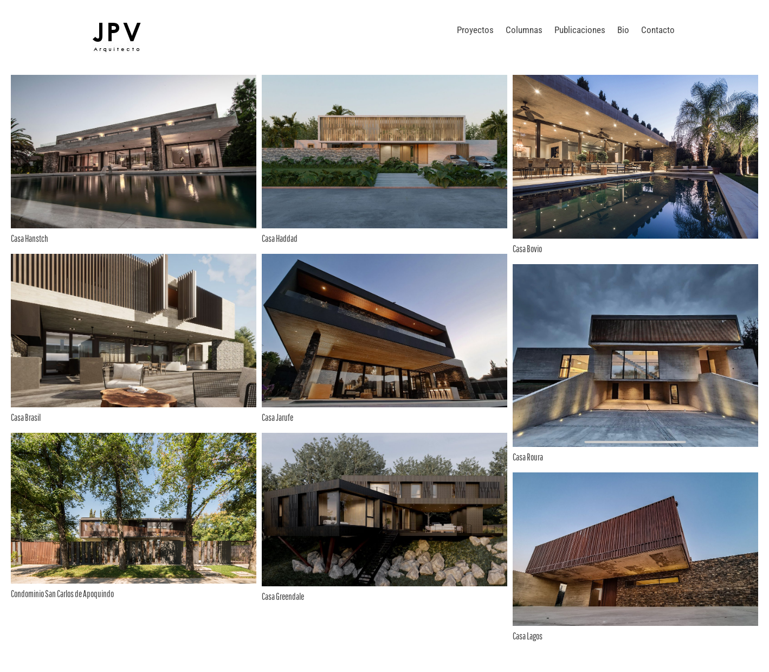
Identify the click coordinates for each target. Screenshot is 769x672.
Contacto (658, 29)
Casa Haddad (280, 238)
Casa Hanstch (29, 238)
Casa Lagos (527, 636)
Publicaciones (579, 29)
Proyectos (475, 29)
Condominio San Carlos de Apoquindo (62, 593)
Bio (623, 29)
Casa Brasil (26, 417)
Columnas (524, 29)
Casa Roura (528, 457)
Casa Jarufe (277, 417)
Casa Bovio (527, 249)
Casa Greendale (283, 596)
